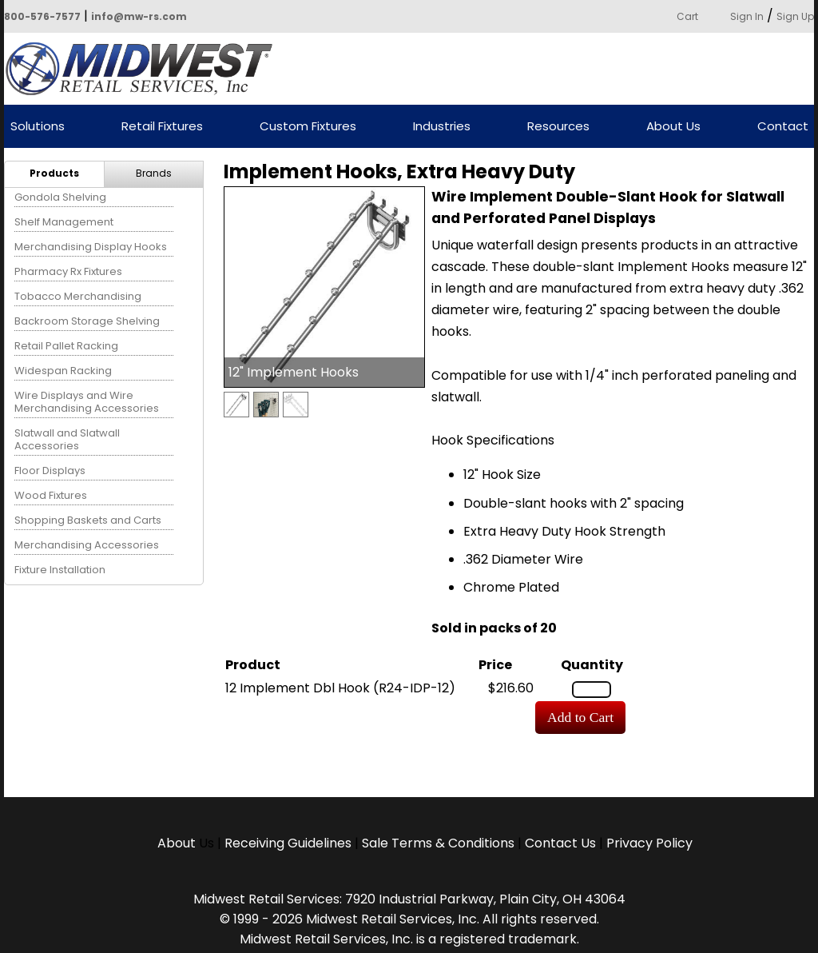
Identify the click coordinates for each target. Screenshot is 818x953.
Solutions (37, 127)
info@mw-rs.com (139, 16)
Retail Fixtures (162, 127)
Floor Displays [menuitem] (49, 470)
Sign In (747, 16)
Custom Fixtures (308, 127)
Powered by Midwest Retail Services (144, 69)
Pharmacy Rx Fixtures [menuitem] (68, 271)
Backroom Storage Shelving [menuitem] (87, 321)
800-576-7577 (42, 16)
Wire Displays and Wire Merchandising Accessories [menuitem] (86, 402)
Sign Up (795, 16)
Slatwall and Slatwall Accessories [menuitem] (67, 439)
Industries (442, 127)
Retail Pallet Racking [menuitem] (66, 345)
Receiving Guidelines (287, 843)
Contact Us (560, 843)
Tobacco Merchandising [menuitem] (77, 296)
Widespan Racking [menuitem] (63, 370)
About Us (673, 127)
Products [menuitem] (54, 173)
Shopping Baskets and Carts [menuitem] (87, 520)
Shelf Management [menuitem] (63, 221)
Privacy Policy (649, 843)
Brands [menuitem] (154, 173)
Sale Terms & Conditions (438, 843)
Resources (558, 127)
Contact (782, 127)
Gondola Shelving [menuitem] (60, 197)
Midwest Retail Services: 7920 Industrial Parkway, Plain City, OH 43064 (409, 899)
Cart (687, 16)
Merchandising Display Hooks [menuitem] (90, 246)
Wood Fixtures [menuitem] (50, 495)
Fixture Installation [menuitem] (59, 569)
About (178, 843)
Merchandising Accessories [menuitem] (86, 544)
